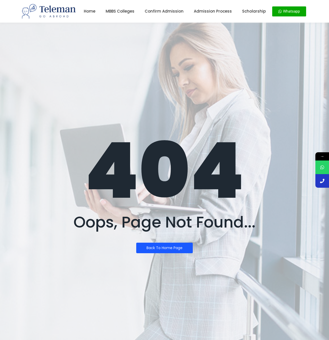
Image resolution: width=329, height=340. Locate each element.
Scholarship (254, 11)
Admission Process (213, 11)
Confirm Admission (164, 11)
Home (89, 11)
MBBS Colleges (120, 11)
